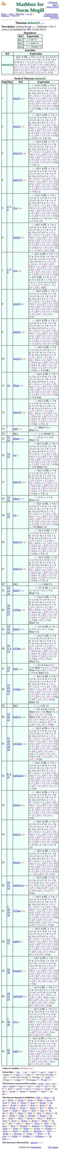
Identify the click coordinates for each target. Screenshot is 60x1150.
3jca (15, 208)
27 (8, 693)
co (27, 1077)
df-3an (20, 1100)
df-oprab (23, 1126)
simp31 (17, 805)
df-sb (14, 1102)
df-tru (30, 1100)
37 (8, 943)
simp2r (16, 862)
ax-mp (40, 1083)
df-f (10, 1123)
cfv (4, 1077)
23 (8, 614)
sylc (15, 1021)
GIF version (54, 18)
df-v (41, 1108)
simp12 (17, 126)
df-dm (49, 1118)
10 (8, 385)
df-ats (29, 1133)
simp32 (17, 304)
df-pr (39, 1113)
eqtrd (15, 1051)
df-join (37, 1128)
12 (8, 453)
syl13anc (17, 743)
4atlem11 (34, 1142)
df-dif (15, 1110)
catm (33, 1080)
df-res (14, 1121)
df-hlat (14, 1136)
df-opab (31, 1115)
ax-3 (4, 1086)
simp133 (17, 180)
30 (8, 749)
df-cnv (30, 1118)
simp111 (17, 358)
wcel (18, 1074)
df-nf (5, 1102)
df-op (48, 1113)
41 (8, 1049)
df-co (39, 1118)
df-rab (32, 1108)
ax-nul (22, 1091)
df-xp (11, 1118)
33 (8, 940)
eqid (15, 428)
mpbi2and (18, 775)
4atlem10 (18, 996)
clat (18, 1080)
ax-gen (11, 1086)
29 (8, 717)
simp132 (17, 153)
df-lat (15, 1131)
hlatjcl (16, 590)
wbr (51, 1074)
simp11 (17, 98)
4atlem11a (18, 885)
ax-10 (18, 1088)
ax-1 (47, 1083)
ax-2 (53, 1083)
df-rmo (12, 1108)
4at (29, 26)
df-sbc (50, 1108)
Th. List (29, 14)
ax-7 (46, 1086)
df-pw (20, 1113)
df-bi (38, 1097)
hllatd (16, 385)
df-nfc (23, 1105)
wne (28, 1074)
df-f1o (37, 1123)
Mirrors (3, 14)
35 (8, 912)
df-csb (5, 1110)
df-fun (44, 1121)
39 (8, 1021)
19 (8, 743)
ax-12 (37, 1088)
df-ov (13, 1126)
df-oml (5, 1133)
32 (8, 969)
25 (8, 651)
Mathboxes (5, 16)
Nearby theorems (52, 7)
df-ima (24, 1121)
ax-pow (33, 1091)
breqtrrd (17, 970)
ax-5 (29, 1086)
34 (8, 909)
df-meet (48, 1128)
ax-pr (43, 1091)
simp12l (17, 412)
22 (8, 590)
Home (11, 14)
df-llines (26, 1136)
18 (8, 516)
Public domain (36, 1147)
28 (8, 746)
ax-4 (21, 1086)
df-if (11, 1113)
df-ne (33, 1105)
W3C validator (53, 1147)
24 (8, 687)
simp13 (17, 834)
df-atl (40, 1133)
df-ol (49, 1131)
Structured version (51, 14)
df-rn (5, 1121)
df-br (22, 1115)
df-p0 (5, 1131)
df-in (34, 1110)
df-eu (33, 1102)
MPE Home (20, 14)
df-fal (39, 1100)
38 (8, 972)
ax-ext (47, 1088)
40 (8, 1024)
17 (8, 513)
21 (8, 611)
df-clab (43, 1102)
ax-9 (10, 1088)
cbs (38, 1077)
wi (25, 1072)
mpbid (16, 941)
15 (8, 456)
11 (8, 684)
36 (8, 915)
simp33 (17, 332)
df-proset (36, 1126)
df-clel (13, 1105)
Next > (56, 5)
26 (8, 690)
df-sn (30, 1113)
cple (48, 1077)
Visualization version (50, 16)
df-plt (5, 1128)
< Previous (53, 2)
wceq (6, 1074)
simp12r (17, 482)
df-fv (46, 1123)
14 (8, 440)
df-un (24, 1110)
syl (14, 455)
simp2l (16, 237)
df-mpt (42, 1115)
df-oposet (38, 1131)
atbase (16, 438)
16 (8, 740)
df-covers (18, 1133)
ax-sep (12, 1091)
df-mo (23, 1102)
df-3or (10, 1100)
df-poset (48, 1126)
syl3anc (17, 609)
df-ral (42, 1105)
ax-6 (38, 1086)
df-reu (22, 1108)
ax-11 (28, 1088)
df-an (46, 1097)
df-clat (25, 1131)
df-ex (49, 1100)
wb (33, 1072)
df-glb (26, 1128)
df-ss (42, 1110)
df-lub (15, 1128)
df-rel (20, 1118)
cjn (7, 1080)
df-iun (12, 1115)
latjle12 (17, 717)
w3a (51, 1072)
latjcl (15, 668)
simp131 (17, 568)
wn (18, 1072)
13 (8, 437)
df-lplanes (40, 1136)
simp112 (17, 542)
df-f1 (19, 1123)
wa (42, 1072)
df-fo (28, 1123)
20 (8, 608)
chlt (45, 1080)
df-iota (34, 1121)
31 (8, 777)
